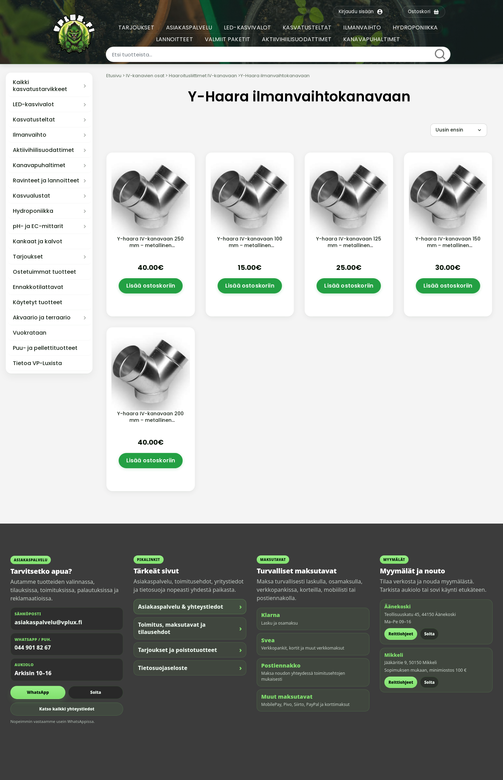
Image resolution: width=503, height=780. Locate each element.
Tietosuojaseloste (190, 667)
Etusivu (113, 75)
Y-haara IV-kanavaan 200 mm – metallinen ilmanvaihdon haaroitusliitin (150, 423)
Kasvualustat (31, 195)
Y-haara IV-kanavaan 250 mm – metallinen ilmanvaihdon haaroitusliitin (150, 248)
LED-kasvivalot (33, 104)
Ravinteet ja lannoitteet (46, 180)
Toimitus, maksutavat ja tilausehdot (190, 628)
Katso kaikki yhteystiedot (66, 709)
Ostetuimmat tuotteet (44, 272)
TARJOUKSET (137, 27)
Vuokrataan (29, 332)
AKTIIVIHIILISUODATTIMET (297, 39)
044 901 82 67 (33, 647)
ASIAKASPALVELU (190, 27)
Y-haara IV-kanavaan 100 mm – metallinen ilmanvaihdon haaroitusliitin (249, 248)
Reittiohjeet (400, 633)
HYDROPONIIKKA (416, 27)
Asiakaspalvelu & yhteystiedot (190, 606)
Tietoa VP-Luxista (37, 363)
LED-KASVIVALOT (248, 27)
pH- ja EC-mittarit (38, 226)
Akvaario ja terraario (42, 317)
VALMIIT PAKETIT (228, 39)
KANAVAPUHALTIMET (372, 39)
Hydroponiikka (33, 211)
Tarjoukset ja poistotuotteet (190, 649)
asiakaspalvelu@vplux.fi (48, 622)
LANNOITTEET (175, 39)
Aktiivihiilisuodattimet (43, 150)
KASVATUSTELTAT (308, 27)
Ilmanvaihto (29, 134)
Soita (95, 692)
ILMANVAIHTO (363, 27)
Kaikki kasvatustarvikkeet (40, 86)
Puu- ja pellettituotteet (45, 348)
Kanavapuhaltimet (39, 165)
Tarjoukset (28, 256)
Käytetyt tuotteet (37, 302)
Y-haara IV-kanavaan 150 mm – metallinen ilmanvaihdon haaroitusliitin (448, 248)
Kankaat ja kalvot (37, 241)
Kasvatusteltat (34, 119)
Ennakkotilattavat (38, 287)
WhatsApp (38, 692)
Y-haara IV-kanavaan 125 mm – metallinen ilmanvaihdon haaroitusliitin (348, 248)
